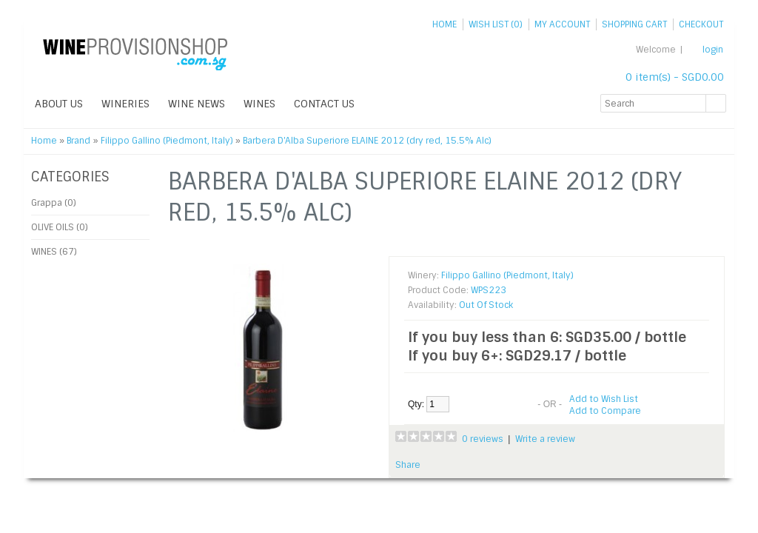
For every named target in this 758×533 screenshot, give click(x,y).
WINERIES (125, 103)
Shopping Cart (634, 24)
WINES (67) (54, 252)
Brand (78, 141)
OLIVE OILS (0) (59, 227)
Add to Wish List (603, 399)
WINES (259, 103)
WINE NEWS (196, 103)
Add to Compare (605, 411)
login (712, 50)
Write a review (545, 439)
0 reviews (482, 439)
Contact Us (324, 103)
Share (407, 465)
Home (444, 24)
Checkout (701, 24)
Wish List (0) (496, 24)
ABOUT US (59, 103)
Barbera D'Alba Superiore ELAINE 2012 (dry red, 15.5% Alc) (367, 141)
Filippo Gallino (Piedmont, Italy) (167, 141)
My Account (562, 24)
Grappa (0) (53, 203)
